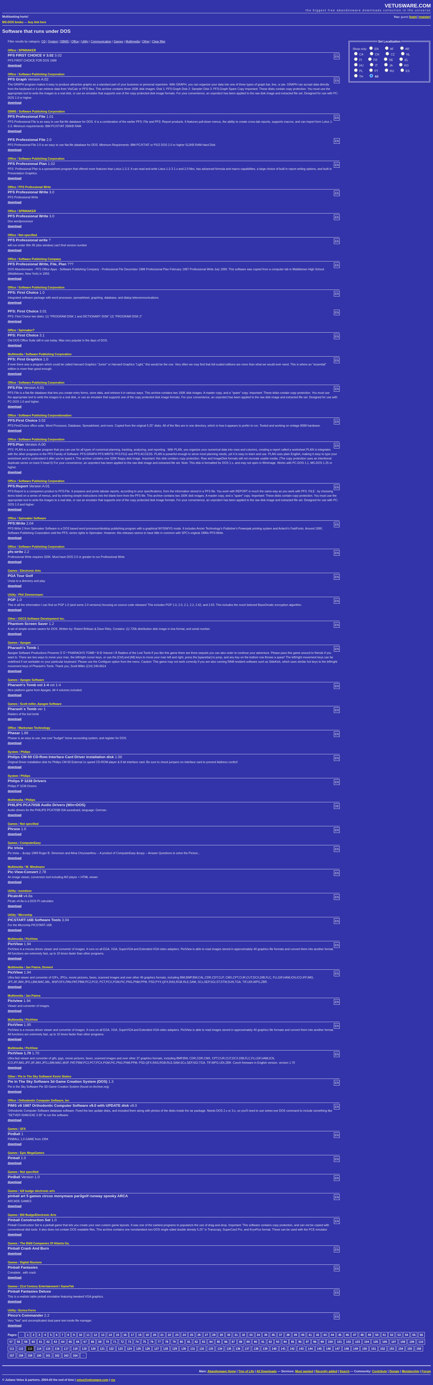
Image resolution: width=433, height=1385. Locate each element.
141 (283, 1348)
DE (390, 60)
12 (95, 1334)
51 (384, 1334)
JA (391, 65)
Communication (101, 41)
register (424, 16)
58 (18, 1341)
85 (218, 1341)
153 (391, 1348)
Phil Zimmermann (31, 594)
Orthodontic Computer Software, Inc (44, 1100)
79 (174, 1341)
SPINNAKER (27, 50)
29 (221, 1334)
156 (418, 1348)
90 (255, 1341)
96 (300, 1341)
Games (118, 41)
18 (139, 1334)
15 (117, 1334)
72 (122, 1341)
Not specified (28, 235)
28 (214, 1334)
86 (226, 1341)
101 (339, 1341)
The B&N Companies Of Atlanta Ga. (44, 1243)
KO (405, 65)
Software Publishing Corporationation (45, 415)
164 (75, 1355)
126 (147, 1348)
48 (362, 1334)
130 (183, 1348)
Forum (426, 1371)
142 (292, 1348)
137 (247, 1348)
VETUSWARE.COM (408, 6)
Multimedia (133, 41)
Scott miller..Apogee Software (40, 703)
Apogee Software (32, 679)
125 (138, 1348)
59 (26, 1341)
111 (11, 1348)
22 (169, 1334)
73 (129, 1341)
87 (233, 1341)
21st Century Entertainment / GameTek (47, 1286)
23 (176, 1334)
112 (21, 1348)
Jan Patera (33, 995)
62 (48, 1341)
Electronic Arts (30, 570)
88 (240, 1341)
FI (360, 60)
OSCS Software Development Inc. (41, 618)
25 (191, 1334)
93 (277, 1341)
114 (38, 1348)
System (53, 41)
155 (409, 1348)
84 (211, 1341)
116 (57, 1348)
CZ (392, 54)
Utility (84, 41)
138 (256, 1348)
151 (373, 1348)
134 (219, 1348)
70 (107, 1341)
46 (347, 1334)
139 (265, 1348)
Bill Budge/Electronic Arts (38, 1214)
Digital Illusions (31, 1262)
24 (184, 1334)
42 (317, 1334)
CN (376, 54)
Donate (394, 1371)
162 (57, 1355)
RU (391, 71)
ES (407, 71)
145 (319, 1348)
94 (285, 1341)
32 (243, 1334)
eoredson (25, 890)
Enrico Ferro (27, 1310)
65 (70, 1341)
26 (199, 1334)
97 (307, 1341)
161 (48, 1355)
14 (110, 1334)
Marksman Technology (34, 727)
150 (364, 1348)
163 (66, 1355)
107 (393, 1341)
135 (228, 1348)
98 (314, 1341)
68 (92, 1341)
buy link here (37, 22)
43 (325, 1334)
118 (75, 1348)
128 (165, 1348)
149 (355, 1348)
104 (366, 1341)
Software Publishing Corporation (41, 74)
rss (113, 1379)
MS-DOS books (12, 22)
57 (11, 1341)
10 (80, 1334)
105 (375, 1341)
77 (159, 1341)
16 (125, 1334)
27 (206, 1334)
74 (137, 1341)
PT (376, 71)
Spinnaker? (27, 330)
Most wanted (304, 1371)
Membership (410, 1371)
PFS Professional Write (35, 187)
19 (147, 1334)
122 (111, 1348)
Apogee (25, 642)
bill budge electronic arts (37, 1191)
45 (340, 1334)
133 (210, 1348)
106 (384, 1341)
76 (152, 1341)
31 (236, 1334)
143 (301, 1348)
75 (144, 1341)
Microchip (25, 914)
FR (375, 60)
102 (348, 1341)
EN (376, 48)
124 (129, 1348)
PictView (32, 938)
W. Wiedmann (35, 866)
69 (100, 1341)
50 (377, 1334)
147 (337, 1348)
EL (406, 60)
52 (391, 1334)
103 (357, 1341)
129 (174, 1348)
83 (203, 1341)
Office (75, 41)
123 (120, 1348)
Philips (25, 751)
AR (407, 48)
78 (166, 1341)
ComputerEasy (30, 842)
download (15, 65)
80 (181, 1341)
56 (421, 1334)
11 (88, 1334)
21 (162, 1334)
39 (295, 1334)
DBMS (64, 41)
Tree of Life (246, 1371)
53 (399, 1334)
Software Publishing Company (40, 259)
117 (66, 1348)
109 (411, 1341)
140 (274, 1348)
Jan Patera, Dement (39, 967)
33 (251, 1334)
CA (360, 54)
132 (201, 1348)
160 (38, 1355)
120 (93, 1348)
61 (40, 1341)
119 (84, 1348)
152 (382, 1348)
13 (102, 1334)
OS (43, 41)
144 (310, 1348)
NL (407, 54)
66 (77, 1341)
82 (196, 1341)
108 (402, 1341)
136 (238, 1348)
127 (156, 1348)
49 (369, 1334)
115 (48, 1348)
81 (189, 1341)
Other (146, 41)
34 (258, 1334)
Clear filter (158, 41)
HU (360, 65)
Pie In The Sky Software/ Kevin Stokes (44, 1076)
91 (263, 1341)
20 (154, 1334)
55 (414, 1334)
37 (280, 1334)
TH (360, 76)
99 (322, 1341)
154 (400, 1348)
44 (332, 1334)
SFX (23, 1128)
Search (345, 1371)
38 (288, 1334)
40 (303, 1334)
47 (354, 1334)
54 (406, 1334)
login (413, 16)
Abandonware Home (221, 1371)
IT (375, 65)
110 (420, 1341)
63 (55, 1341)
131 (192, 1348)
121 (102, 1348)
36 (273, 1334)
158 (21, 1355)
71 (115, 1341)
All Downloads (267, 1371)
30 (228, 1334)
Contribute (379, 1371)
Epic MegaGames (32, 1152)
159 (30, 1355)
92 (270, 1341)
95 (292, 1341)
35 (265, 1334)
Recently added (326, 1371)
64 (63, 1341)
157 (11, 1355)
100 (330, 1341)
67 (85, 1341)
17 (132, 1334)
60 (33, 1341)
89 (248, 1341)
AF (391, 48)
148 (346, 1348)
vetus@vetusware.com (92, 1379)
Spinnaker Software (32, 518)
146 (328, 1348)
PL (360, 71)
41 (310, 1334)
